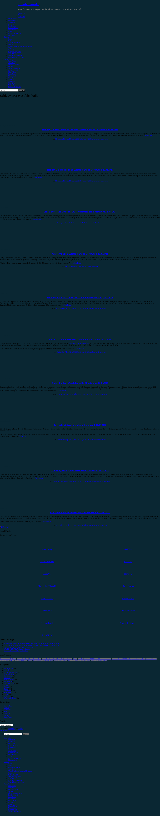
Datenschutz (8, 706)
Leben (6, 685)
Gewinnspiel (12, 26)
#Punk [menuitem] (10, 773)
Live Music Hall (19, 660)
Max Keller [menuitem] (12, 808)
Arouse (20, 729)
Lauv (155, 659)
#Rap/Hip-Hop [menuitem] (13, 775)
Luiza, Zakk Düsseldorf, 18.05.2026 (16, 651)
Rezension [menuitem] (11, 740)
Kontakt (6, 715)
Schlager (45, 660)
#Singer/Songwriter (14, 52)
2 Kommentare (101, 223)
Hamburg (129, 659)
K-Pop (144, 659)
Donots (65, 659)
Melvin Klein (12, 85)
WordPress (11, 729)
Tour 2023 (56, 660)
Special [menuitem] (10, 756)
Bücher (6, 670)
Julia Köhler (12, 76)
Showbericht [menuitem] (12, 747)
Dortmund (69, 659)
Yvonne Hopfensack (14, 87)
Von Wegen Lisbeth (79, 660)
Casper (51, 659)
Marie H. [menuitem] (11, 804)
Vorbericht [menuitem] (11, 741)
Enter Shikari (86, 659)
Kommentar (12, 30)
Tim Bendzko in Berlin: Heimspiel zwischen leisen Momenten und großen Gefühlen (31, 643)
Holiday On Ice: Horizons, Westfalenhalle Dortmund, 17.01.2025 (80, 169)
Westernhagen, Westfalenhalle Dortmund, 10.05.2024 (80, 253)
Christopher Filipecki (15, 68)
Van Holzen (71, 660)
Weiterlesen (149, 135)
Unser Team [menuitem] (12, 786)
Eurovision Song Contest (105, 659)
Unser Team (12, 61)
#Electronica (12, 53)
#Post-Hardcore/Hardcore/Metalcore (20, 46)
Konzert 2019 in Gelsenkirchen (79, 343)
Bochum (44, 659)
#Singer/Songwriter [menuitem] (14, 776)
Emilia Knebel (13, 70)
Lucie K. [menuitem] (11, 802)
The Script (50, 660)
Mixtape (6, 687)
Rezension (21, 15)
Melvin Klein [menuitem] (12, 810)
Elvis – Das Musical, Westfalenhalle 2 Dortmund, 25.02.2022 (80, 512)
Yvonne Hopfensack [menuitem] (14, 811)
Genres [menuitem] (6, 762)
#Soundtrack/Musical (15, 55)
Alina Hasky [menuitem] (12, 787)
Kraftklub (148, 659)
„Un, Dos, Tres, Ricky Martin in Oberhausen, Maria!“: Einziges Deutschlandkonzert (31, 645)
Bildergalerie (12, 35)
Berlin (26, 659)
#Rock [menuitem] (10, 764)
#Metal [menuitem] (10, 769)
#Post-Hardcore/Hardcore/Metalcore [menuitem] (20, 771)
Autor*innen (8, 59)
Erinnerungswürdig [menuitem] (14, 758)
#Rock (10, 39)
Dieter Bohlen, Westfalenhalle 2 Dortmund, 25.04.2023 (80, 383)
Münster (35, 660)
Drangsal (75, 659)
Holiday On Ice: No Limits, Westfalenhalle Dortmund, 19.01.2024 (80, 297)
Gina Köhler (12, 72)
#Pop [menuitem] (10, 765)
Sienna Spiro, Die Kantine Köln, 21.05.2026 (18, 647)
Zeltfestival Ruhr (102, 660)
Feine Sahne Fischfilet (117, 659)
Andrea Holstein (13, 65)
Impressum (7, 709)
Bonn (47, 659)
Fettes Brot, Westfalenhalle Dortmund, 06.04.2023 (80, 425)
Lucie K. (11, 77)
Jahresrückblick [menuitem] (13, 752)
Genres (6, 37)
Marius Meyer (12, 81)
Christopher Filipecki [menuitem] (15, 793)
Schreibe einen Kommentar (99, 139)
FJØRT (125, 659)
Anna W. (11, 66)
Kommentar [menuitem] (12, 754)
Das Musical (60, 659)
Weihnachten (87, 660)
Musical (25, 660)
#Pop (10, 41)
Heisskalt (134, 659)
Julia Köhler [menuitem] (12, 800)
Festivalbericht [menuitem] (13, 745)
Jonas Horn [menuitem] (12, 799)
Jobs (5, 711)
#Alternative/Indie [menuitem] (14, 767)
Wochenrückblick (10, 698)
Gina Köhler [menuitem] (12, 797)
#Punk (10, 48)
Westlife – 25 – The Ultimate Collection (17, 649)
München (30, 660)
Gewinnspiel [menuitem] (12, 751)
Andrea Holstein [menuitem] (13, 789)
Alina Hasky (12, 63)
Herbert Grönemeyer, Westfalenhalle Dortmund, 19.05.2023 (80, 339)
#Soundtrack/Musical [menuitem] (15, 780)
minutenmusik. (28, 4)
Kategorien (21, 13)
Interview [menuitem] (11, 749)
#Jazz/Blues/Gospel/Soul (16, 57)
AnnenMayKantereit (11, 659)
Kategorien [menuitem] (7, 738)
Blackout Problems (33, 659)
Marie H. (11, 79)
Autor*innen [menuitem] (8, 784)
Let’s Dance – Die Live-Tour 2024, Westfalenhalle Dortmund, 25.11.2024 (80, 211)
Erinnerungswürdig (14, 33)
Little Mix (11, 660)
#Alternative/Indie (14, 42)
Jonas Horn (12, 74)
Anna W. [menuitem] (11, 791)
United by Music (63, 660)
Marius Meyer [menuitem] (12, 806)
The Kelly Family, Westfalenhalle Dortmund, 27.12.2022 (80, 470)
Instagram (139, 659)
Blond (39, 659)
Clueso (54, 659)
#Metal (10, 44)
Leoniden (2, 660)
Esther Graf (96, 659)
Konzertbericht (13, 18)
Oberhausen (40, 660)
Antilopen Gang (21, 659)
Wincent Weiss (94, 660)
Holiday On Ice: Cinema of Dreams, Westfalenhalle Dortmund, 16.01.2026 (80, 129)
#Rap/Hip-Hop (13, 50)
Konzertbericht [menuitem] (13, 743)
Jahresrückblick (13, 28)
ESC (91, 659)
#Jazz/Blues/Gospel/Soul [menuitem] (16, 782)
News (6, 689)
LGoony (7, 660)
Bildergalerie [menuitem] (12, 760)
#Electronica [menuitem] (12, 778)
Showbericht (12, 22)
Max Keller (12, 83)
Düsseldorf (80, 659)
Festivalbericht (13, 20)
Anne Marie (3, 659)
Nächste (5, 527)
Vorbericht (21, 17)
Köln (152, 659)
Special (10, 31)
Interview (11, 24)
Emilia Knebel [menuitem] (13, 795)
